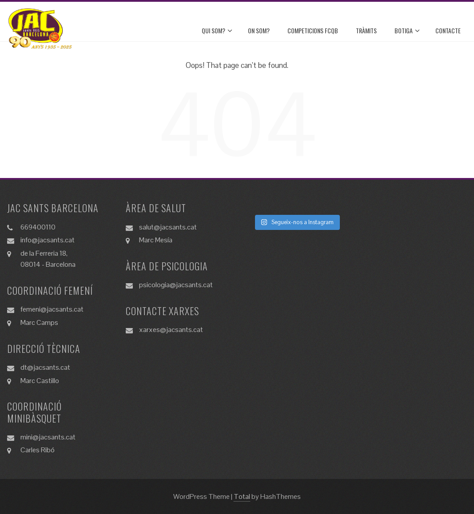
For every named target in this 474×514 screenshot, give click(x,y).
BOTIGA (407, 30)
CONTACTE (448, 30)
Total (242, 496)
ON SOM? (259, 30)
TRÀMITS (366, 30)
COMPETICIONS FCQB (312, 30)
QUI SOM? (217, 30)
